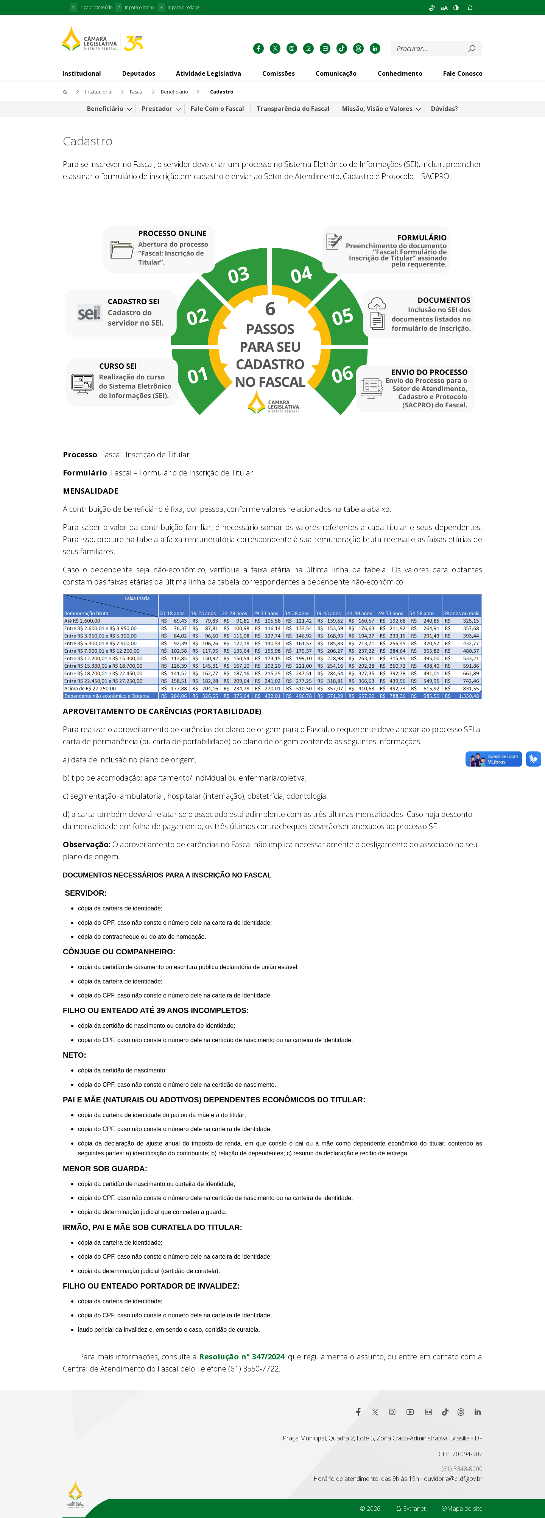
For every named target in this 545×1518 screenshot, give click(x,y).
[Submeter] (472, 49)
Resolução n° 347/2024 (241, 1356)
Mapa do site (462, 1508)
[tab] (81, 73)
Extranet (411, 1508)
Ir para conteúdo (91, 7)
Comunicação (336, 73)
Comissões (278, 73)
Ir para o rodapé (179, 7)
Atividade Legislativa (208, 73)
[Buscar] (430, 49)
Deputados (138, 73)
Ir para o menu (135, 7)
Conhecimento (400, 73)
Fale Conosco (463, 73)
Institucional (81, 73)
